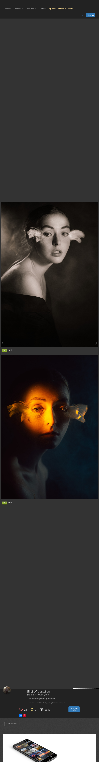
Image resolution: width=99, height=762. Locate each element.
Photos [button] (7, 9)
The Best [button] (31, 9)
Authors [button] (19, 9)
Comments (11, 723)
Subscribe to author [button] (74, 709)
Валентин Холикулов (38, 695)
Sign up (91, 15)
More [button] (43, 9)
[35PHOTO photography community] (14, 3)
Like (4, 350)
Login (81, 15)
